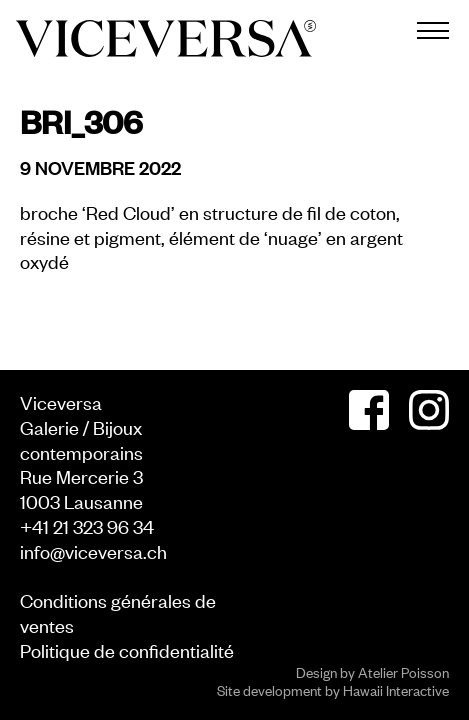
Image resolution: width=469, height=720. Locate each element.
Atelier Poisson (403, 671)
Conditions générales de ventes (118, 612)
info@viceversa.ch (93, 550)
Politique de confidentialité (127, 649)
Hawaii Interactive (396, 689)
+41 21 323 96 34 (87, 525)
